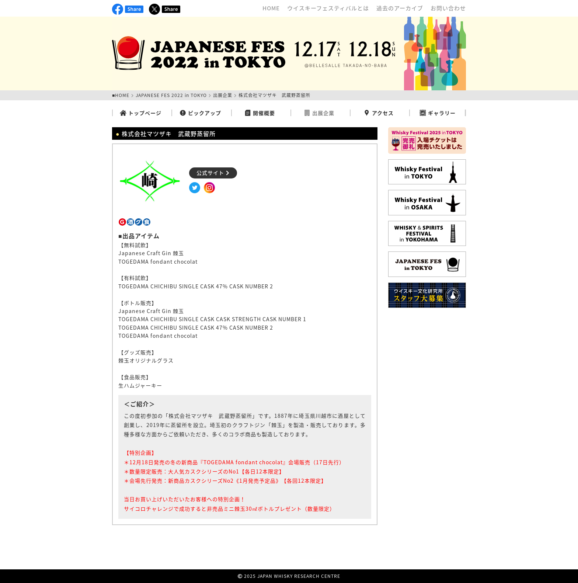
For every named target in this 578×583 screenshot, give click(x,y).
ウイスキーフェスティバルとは (328, 8)
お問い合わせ (448, 8)
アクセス (378, 113)
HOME (271, 8)
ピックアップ (200, 113)
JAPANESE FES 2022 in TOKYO (171, 95)
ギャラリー (437, 113)
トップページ (140, 113)
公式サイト (213, 172)
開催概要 (259, 113)
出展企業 (222, 95)
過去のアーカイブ (399, 8)
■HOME (120, 95)
